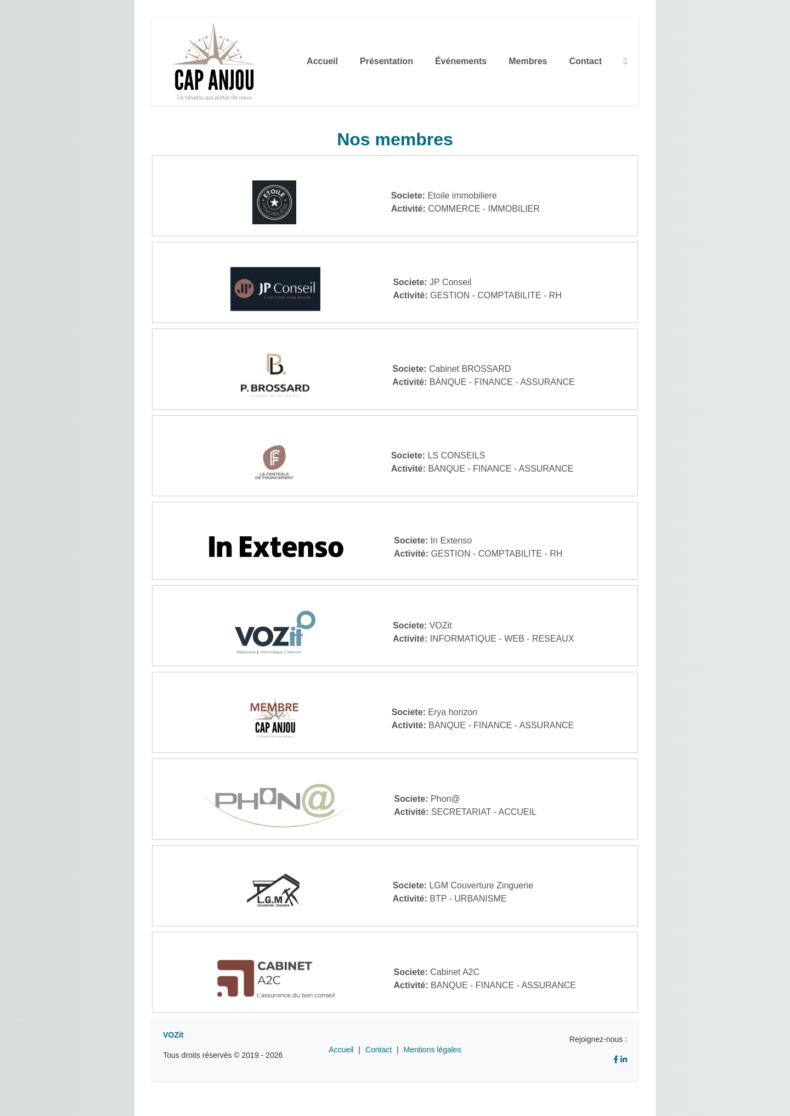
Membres (528, 61)
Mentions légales (432, 1049)
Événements (461, 61)
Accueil (322, 61)
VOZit (173, 1034)
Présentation (386, 61)
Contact (585, 61)
